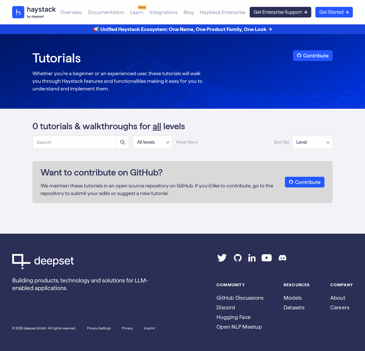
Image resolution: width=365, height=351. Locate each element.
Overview (71, 12)
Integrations (163, 12)
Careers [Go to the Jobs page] (340, 307)
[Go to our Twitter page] (222, 260)
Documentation (106, 12)
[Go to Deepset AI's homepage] (86, 261)
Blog (189, 12)
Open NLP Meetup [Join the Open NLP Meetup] (239, 327)
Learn (136, 12)
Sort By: (282, 142)
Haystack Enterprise (222, 12)
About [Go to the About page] (337, 298)
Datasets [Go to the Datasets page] (294, 307)
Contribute (312, 56)
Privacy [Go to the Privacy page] (127, 328)
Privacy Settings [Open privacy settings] (99, 328)
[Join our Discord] (282, 260)
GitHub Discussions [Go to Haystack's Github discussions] (239, 298)
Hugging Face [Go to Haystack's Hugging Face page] (233, 317)
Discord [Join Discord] (225, 307)
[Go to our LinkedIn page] (252, 260)
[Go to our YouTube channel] (267, 260)
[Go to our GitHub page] (237, 260)
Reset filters (187, 142)
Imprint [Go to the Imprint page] (149, 328)
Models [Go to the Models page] (293, 298)
